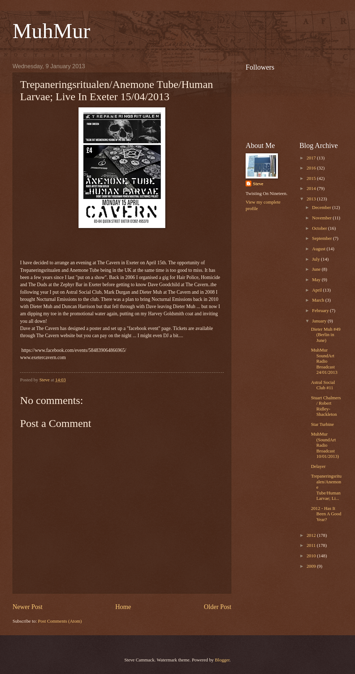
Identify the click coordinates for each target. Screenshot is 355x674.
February (321, 310)
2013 (312, 198)
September (322, 238)
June (317, 269)
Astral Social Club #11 (323, 385)
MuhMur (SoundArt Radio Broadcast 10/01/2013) (325, 445)
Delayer (318, 466)
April (317, 290)
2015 (312, 178)
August (319, 248)
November (322, 217)
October (320, 228)
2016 (312, 168)
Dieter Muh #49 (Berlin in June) (325, 335)
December (322, 207)
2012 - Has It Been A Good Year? (326, 514)
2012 (312, 535)
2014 (312, 188)
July (316, 259)
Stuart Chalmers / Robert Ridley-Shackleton (326, 406)
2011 (312, 545)
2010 (312, 555)
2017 (312, 158)
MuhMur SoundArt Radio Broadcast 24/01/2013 (324, 361)
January (319, 321)
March (318, 300)
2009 (312, 566)
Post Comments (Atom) (60, 621)
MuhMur (51, 31)
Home (123, 606)
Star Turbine (322, 424)
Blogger (222, 660)
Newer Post (28, 606)
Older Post (217, 606)
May (317, 279)
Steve (258, 183)
